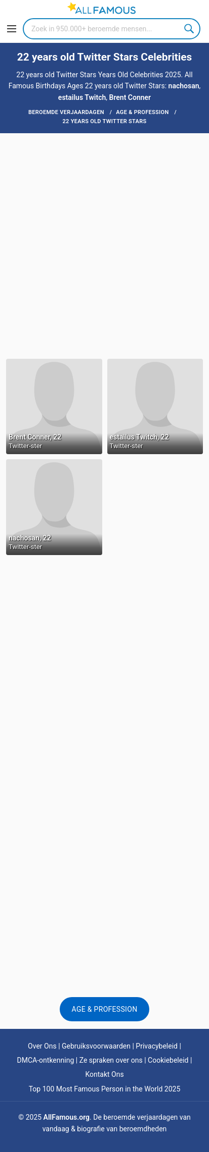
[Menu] (11, 29)
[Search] (111, 28)
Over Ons (42, 1046)
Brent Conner (130, 97)
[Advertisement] (104, 245)
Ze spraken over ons (111, 1060)
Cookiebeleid (168, 1060)
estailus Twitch (82, 97)
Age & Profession (105, 1009)
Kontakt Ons (104, 1074)
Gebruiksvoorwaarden (96, 1046)
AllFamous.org (67, 1117)
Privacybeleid (157, 1046)
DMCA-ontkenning (45, 1060)
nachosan (184, 86)
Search (189, 28)
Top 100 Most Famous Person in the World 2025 (105, 1089)
